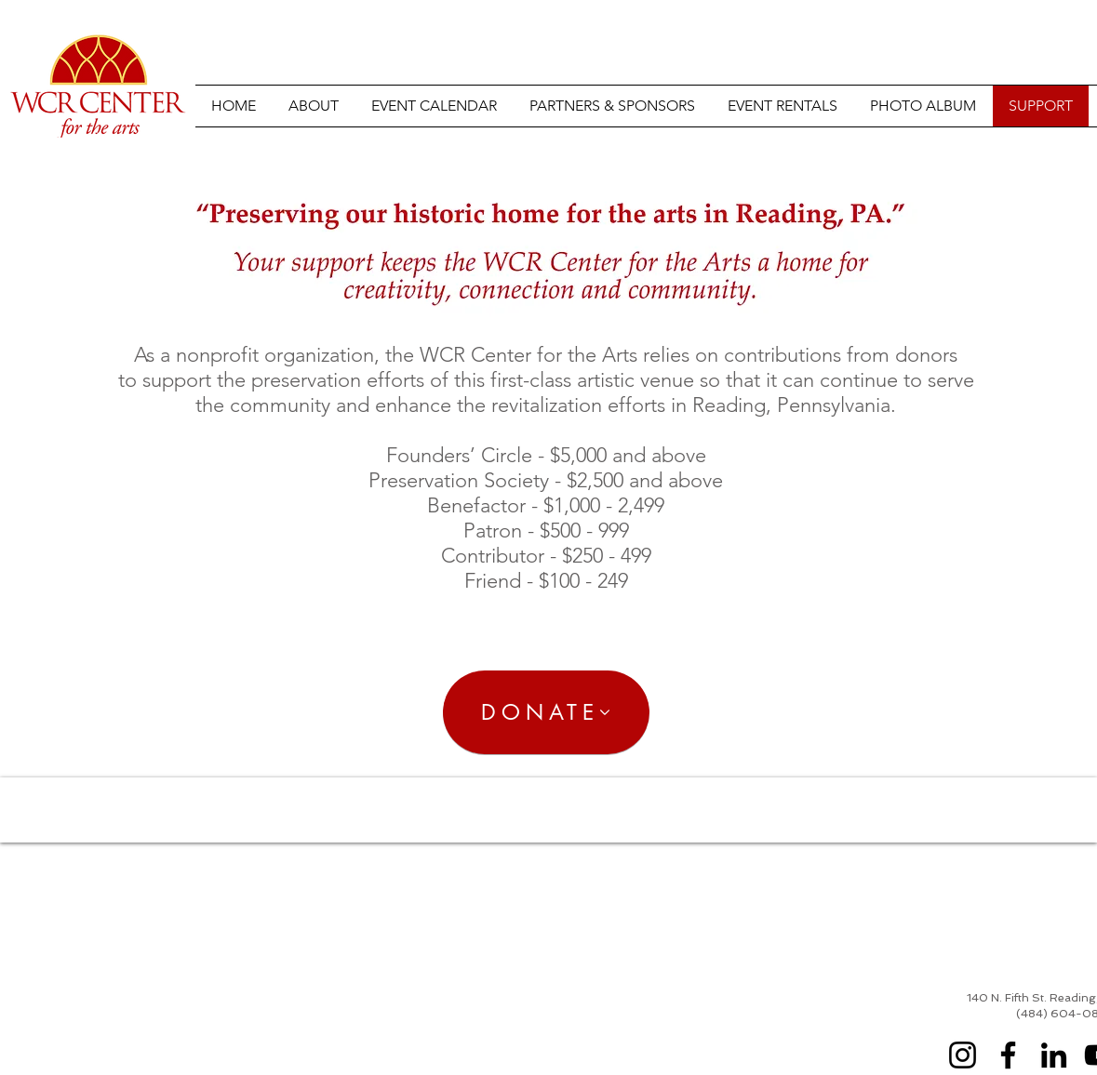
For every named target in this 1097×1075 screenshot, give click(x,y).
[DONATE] (546, 712)
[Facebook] (1008, 1055)
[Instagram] (962, 1055)
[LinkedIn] (1054, 1055)
